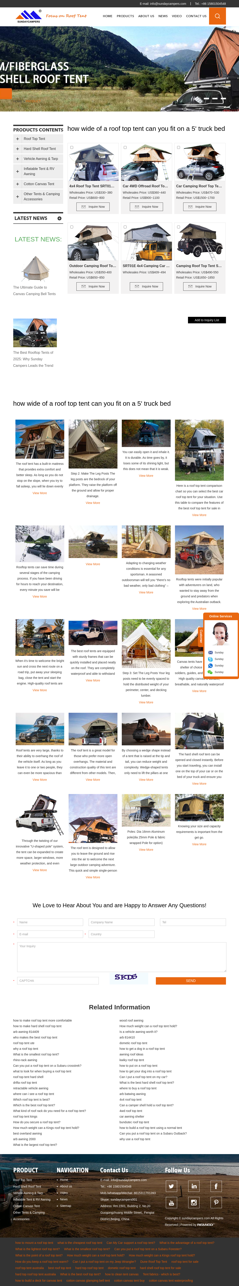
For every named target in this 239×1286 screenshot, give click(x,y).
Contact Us (196, 16)
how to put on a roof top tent (138, 1065)
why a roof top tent (25, 1048)
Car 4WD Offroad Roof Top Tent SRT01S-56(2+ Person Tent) (146, 186)
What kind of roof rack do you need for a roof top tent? (49, 1111)
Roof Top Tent (34, 139)
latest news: (38, 239)
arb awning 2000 (24, 1139)
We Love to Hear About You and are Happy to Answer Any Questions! (119, 905)
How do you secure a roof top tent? (37, 1122)
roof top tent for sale (185, 1261)
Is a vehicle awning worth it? (139, 1031)
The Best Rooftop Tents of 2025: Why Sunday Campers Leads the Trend (33, 359)
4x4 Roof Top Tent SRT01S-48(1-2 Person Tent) (93, 186)
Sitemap (65, 1206)
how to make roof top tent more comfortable (42, 1020)
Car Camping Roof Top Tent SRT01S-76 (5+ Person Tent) (200, 186)
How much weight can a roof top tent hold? (148, 1026)
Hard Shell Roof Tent (40, 149)
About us (66, 1186)
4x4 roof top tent (131, 1099)
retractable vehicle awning (30, 1088)
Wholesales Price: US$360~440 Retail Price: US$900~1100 (144, 195)
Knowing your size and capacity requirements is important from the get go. (199, 831)
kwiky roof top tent (132, 1060)
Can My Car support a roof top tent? (131, 1242)
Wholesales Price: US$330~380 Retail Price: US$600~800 (90, 195)
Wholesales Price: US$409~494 (144, 272)
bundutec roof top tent (134, 1122)
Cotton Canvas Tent (39, 184)
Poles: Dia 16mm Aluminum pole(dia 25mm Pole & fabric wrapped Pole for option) (146, 837)
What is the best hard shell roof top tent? (147, 1082)
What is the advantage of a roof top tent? (186, 1242)
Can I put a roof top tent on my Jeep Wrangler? (104, 1261)
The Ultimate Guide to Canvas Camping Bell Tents (34, 291)
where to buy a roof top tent (138, 1088)
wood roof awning (131, 1020)
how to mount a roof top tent (34, 1242)
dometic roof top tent (133, 1043)
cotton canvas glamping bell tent (88, 1280)
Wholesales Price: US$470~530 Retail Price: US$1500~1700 (197, 195)
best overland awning (27, 1133)
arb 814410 (127, 1037)
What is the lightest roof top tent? (37, 1249)
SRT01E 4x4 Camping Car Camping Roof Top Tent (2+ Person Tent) (146, 266)
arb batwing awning (133, 1094)
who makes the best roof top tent (35, 1037)
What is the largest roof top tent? (35, 1144)
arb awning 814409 (26, 1031)
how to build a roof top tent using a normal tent (151, 1128)
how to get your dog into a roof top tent (146, 1071)
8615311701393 (145, 1193)
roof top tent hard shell (28, 1077)
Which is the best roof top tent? (34, 1105)
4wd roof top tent (131, 1111)
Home (107, 16)
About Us (146, 16)
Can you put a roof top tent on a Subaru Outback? (153, 1133)
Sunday (219, 652)
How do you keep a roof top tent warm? (41, 1261)
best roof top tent (59, 1268)
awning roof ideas (131, 1054)
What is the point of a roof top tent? (39, 1255)
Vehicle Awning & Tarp (41, 159)
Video (177, 16)
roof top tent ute (24, 1043)
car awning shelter (132, 1116)
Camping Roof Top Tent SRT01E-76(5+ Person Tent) (200, 266)
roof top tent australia (29, 1268)
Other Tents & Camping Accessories (42, 196)
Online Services (220, 616)
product (33, 101)
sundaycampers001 (123, 1199)
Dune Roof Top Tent (153, 1261)
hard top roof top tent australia (35, 1274)
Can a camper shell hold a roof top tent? (147, 1105)
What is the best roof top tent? (80, 1274)
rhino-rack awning (25, 1060)
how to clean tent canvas (121, 1274)
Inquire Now (97, 206)
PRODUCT (25, 1170)
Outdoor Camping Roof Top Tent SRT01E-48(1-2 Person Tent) (93, 266)
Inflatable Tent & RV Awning (39, 171)
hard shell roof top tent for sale (160, 1268)
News (163, 16)
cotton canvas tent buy (129, 1280)
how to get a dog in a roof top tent (142, 1048)
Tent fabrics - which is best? (161, 1274)
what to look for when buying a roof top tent (42, 1071)
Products (125, 16)
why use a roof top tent (135, 1139)
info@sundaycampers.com (168, 3)
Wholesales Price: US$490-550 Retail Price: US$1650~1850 (197, 275)
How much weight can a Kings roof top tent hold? (46, 1128)
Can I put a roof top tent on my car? (143, 1077)
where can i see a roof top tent (33, 1094)
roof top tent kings (25, 1116)
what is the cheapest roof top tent (80, 1242)
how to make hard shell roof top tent (37, 1026)
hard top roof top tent (89, 1268)
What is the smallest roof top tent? (36, 1054)
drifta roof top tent (25, 1082)
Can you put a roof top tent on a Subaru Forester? (148, 1249)
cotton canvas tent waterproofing (171, 1280)
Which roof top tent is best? (31, 1099)
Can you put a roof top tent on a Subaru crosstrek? (47, 1065)
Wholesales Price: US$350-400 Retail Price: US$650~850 (90, 275)
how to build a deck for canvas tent (38, 1280)
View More (40, 493)
